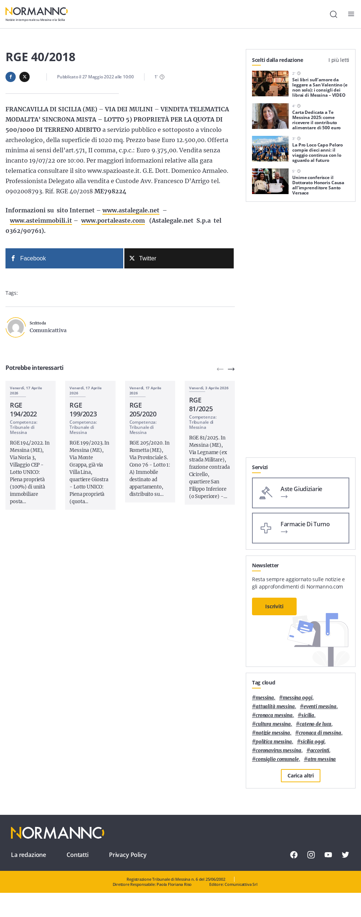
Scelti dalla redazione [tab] (277, 59)
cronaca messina (274, 715)
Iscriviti (274, 606)
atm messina (322, 759)
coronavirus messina (278, 750)
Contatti (78, 855)
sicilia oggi (312, 742)
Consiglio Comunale (277, 759)
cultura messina (273, 724)
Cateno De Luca (315, 724)
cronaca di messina (320, 733)
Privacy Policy (128, 855)
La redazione (28, 855)
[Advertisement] (301, 411)
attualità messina (275, 706)
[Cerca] (333, 14)
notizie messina (273, 733)
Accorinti (320, 750)
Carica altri (300, 775)
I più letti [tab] (338, 59)
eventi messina (320, 706)
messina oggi (297, 698)
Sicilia (307, 715)
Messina (265, 698)
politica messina (274, 742)
